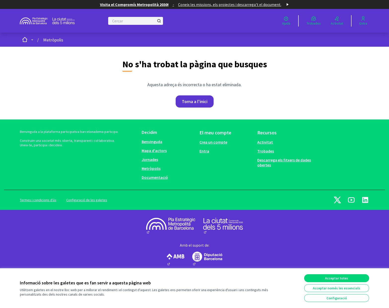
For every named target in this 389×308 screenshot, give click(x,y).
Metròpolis (53, 40)
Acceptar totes (336, 278)
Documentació (155, 177)
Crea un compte (213, 142)
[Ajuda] (286, 21)
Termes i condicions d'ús (38, 200)
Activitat (265, 142)
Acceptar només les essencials (336, 288)
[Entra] (363, 21)
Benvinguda (152, 141)
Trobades (265, 151)
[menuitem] (168, 141)
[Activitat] (337, 21)
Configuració (336, 298)
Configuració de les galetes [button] (86, 200)
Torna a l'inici (194, 101)
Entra (204, 151)
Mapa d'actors (154, 150)
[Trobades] (314, 21)
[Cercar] (135, 21)
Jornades (150, 159)
